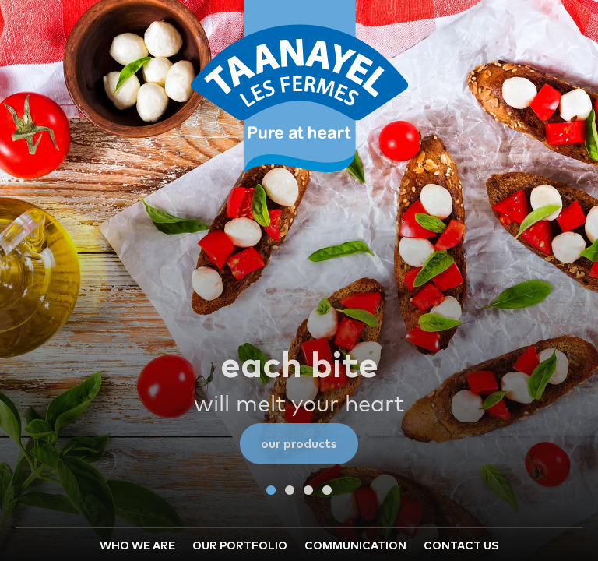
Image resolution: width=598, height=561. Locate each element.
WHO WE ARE (137, 434)
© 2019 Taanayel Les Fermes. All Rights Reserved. (427, 538)
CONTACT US (461, 434)
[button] (271, 378)
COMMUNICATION (355, 434)
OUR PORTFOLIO (239, 434)
